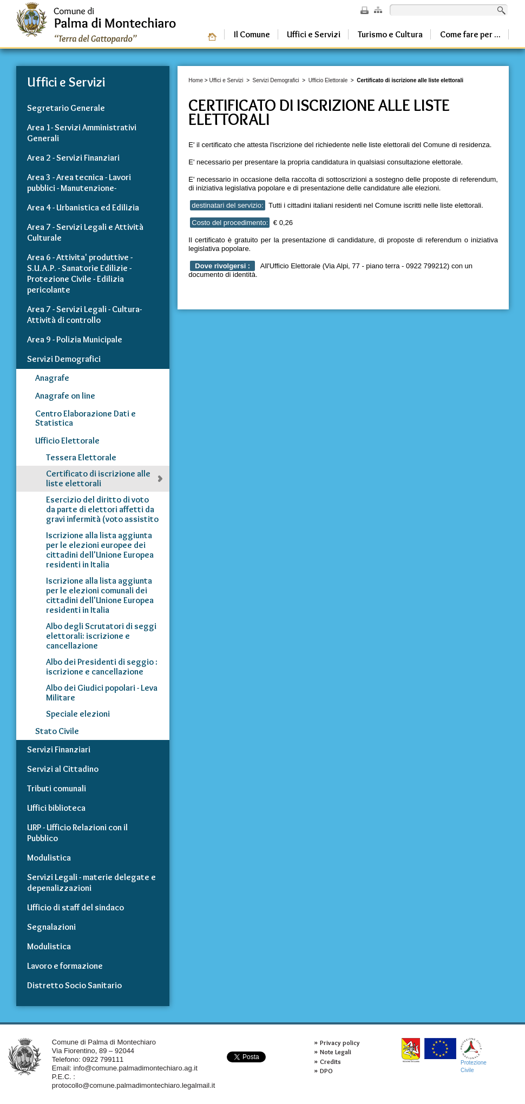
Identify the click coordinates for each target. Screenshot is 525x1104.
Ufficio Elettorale (328, 80)
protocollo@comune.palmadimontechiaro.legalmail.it (133, 1085)
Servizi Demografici (276, 80)
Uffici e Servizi (226, 80)
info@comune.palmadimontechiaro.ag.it (136, 1068)
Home (195, 80)
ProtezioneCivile (474, 1055)
